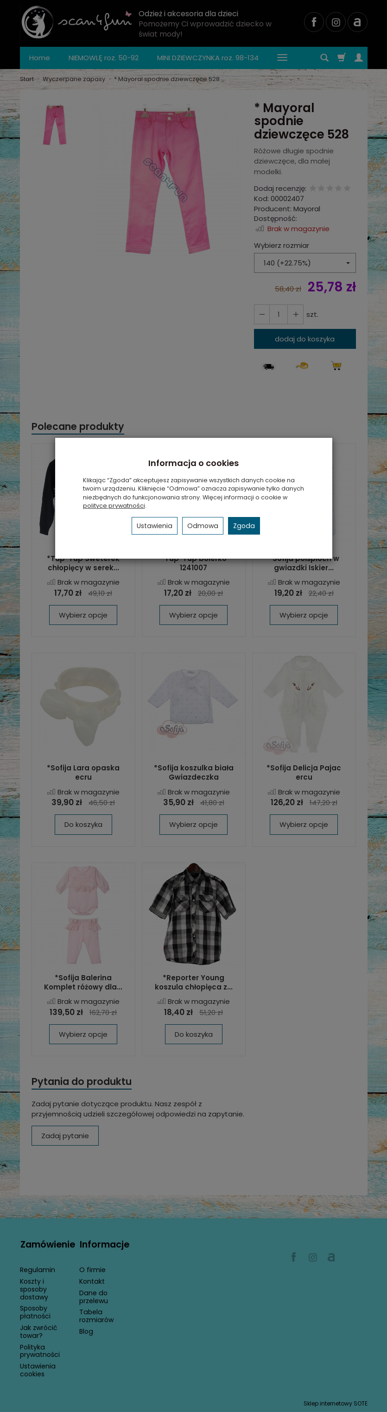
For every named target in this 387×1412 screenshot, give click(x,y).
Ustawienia (154, 525)
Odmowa (202, 525)
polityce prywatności (114, 506)
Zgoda (244, 525)
